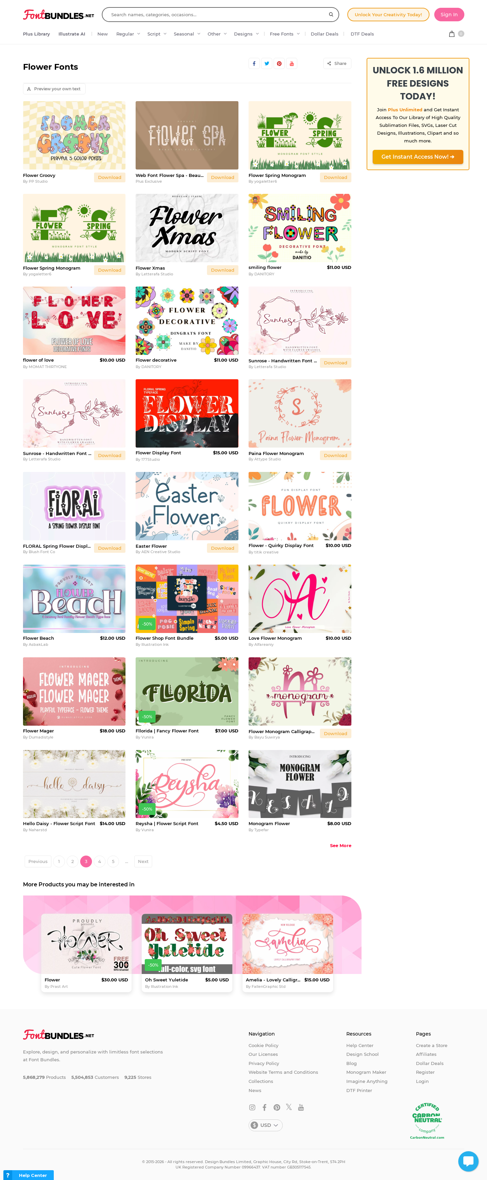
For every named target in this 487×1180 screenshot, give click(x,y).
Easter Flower (151, 546)
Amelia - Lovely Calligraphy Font (274, 979)
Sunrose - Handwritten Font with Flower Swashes (283, 360)
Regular (125, 34)
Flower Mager (38, 730)
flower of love (38, 360)
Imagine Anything (367, 1081)
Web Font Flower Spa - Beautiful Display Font (170, 175)
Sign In (449, 15)
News (255, 1090)
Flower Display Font (158, 452)
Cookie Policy (263, 1045)
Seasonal (184, 34)
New (102, 34)
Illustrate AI (72, 34)
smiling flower (265, 267)
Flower (52, 979)
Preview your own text (53, 88)
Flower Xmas (150, 268)
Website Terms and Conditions (283, 1072)
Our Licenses (263, 1054)
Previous (38, 861)
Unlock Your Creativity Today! (388, 14)
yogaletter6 (265, 181)
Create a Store (431, 1045)
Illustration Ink (155, 644)
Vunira (147, 737)
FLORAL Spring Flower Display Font (57, 546)
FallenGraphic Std (269, 986)
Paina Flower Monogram (276, 453)
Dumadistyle (41, 737)
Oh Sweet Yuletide (166, 979)
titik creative (266, 552)
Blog (351, 1063)
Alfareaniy (264, 644)
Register (425, 1072)
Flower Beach (38, 638)
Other (214, 34)
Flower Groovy (39, 175)
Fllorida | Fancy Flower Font (167, 730)
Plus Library (36, 34)
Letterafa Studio (157, 274)
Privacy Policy (264, 1063)
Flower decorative (156, 360)
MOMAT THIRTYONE (48, 366)
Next (143, 861)
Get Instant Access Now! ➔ (417, 157)
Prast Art (59, 986)
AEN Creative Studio (160, 551)
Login (422, 1081)
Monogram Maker (366, 1072)
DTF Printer (359, 1090)
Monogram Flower (269, 823)
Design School (362, 1054)
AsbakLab (38, 644)
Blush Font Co (42, 551)
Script (153, 34)
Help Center (359, 1045)
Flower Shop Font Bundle (164, 638)
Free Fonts (282, 34)
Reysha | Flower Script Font (167, 823)
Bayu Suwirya (267, 737)
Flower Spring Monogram (277, 175)
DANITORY (264, 274)
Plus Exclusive (149, 181)
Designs (243, 34)
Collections (261, 1081)
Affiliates (426, 1054)
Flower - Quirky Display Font (281, 545)
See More (340, 845)
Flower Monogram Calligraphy (283, 731)
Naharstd (38, 829)
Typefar (261, 829)
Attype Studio (267, 459)
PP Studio (38, 181)
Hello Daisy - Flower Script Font (59, 823)
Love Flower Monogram (275, 638)
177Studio (150, 459)
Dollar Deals (325, 34)
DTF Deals (362, 34)
